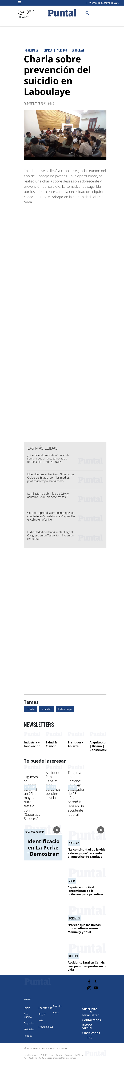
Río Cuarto (28, 1015)
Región (42, 1014)
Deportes (29, 1023)
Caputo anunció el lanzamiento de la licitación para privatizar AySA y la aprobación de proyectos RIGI (85, 894)
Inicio (27, 1007)
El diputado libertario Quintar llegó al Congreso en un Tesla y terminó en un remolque (50, 535)
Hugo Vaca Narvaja (34, 832)
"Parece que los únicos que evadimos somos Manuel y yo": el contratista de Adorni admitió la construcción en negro (85, 934)
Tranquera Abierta (75, 744)
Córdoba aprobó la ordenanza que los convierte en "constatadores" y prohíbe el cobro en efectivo (51, 516)
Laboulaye (65, 709)
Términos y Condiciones (34, 1048)
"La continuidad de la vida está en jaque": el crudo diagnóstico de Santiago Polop (87, 854)
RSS (89, 1038)
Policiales (29, 1029)
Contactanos (91, 1020)
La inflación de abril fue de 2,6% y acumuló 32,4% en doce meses (48, 495)
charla (30, 709)
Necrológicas (45, 1026)
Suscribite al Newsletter (90, 1012)
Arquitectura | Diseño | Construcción (99, 746)
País (40, 1020)
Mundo (57, 1006)
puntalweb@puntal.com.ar (63, 1057)
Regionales (30, 787)
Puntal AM (74, 843)
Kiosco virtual (87, 1026)
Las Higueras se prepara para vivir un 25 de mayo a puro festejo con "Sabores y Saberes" (32, 795)
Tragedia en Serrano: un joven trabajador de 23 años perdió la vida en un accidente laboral (76, 793)
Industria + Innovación (32, 744)
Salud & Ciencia (51, 744)
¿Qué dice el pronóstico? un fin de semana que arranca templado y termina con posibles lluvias (48, 458)
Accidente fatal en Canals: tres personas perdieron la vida (87, 966)
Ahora (72, 881)
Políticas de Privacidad (58, 1048)
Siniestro (51, 787)
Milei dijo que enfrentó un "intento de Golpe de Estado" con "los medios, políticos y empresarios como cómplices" (50, 479)
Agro (55, 1012)
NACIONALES (74, 918)
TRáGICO (72, 787)
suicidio (46, 709)
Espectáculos (46, 1007)
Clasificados (91, 1033)
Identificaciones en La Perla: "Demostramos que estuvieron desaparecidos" (48, 857)
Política (28, 1035)
